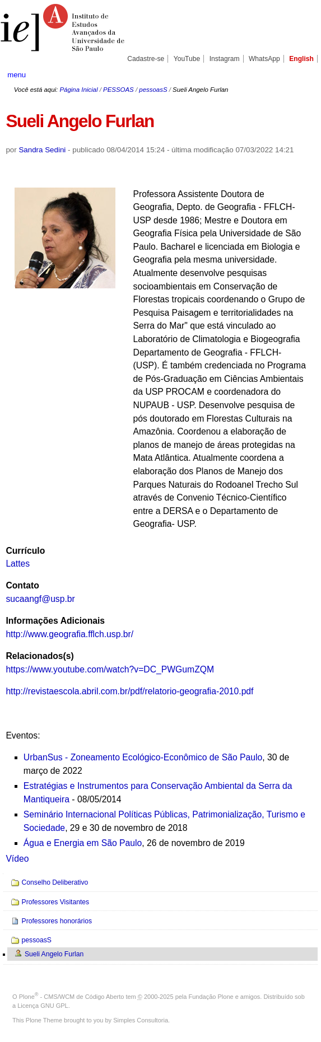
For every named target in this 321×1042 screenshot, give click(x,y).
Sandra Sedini (42, 150)
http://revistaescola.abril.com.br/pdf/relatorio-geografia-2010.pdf (129, 691)
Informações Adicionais (55, 620)
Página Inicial (78, 89)
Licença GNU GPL (42, 1005)
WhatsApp (264, 59)
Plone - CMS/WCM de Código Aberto (71, 996)
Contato (22, 585)
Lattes (18, 563)
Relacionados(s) (39, 656)
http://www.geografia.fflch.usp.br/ (69, 634)
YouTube (187, 59)
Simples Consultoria (140, 1020)
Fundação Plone (211, 996)
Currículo (25, 550)
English (301, 59)
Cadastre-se (145, 59)
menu (16, 75)
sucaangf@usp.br (40, 599)
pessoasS (153, 89)
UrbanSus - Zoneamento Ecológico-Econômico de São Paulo (143, 757)
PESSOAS (118, 89)
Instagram (225, 59)
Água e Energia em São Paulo (83, 843)
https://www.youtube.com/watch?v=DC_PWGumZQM (110, 669)
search (298, 74)
